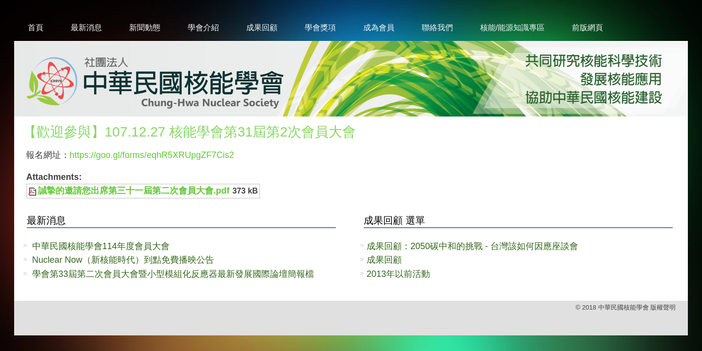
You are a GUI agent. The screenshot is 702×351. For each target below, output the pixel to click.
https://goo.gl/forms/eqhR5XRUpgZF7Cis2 (152, 155)
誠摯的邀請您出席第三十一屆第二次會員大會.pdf (134, 190)
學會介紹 (203, 27)
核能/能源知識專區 (512, 27)
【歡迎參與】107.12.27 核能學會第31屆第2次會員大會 (189, 131)
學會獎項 (320, 27)
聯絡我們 (437, 27)
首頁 (35, 27)
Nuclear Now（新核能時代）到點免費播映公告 (123, 260)
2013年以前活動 (398, 274)
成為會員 (378, 27)
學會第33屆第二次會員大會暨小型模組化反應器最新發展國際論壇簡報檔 (173, 274)
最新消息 (86, 27)
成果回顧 (261, 27)
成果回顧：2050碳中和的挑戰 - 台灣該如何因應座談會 (472, 246)
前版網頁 (587, 27)
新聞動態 (144, 27)
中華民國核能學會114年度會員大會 (101, 246)
